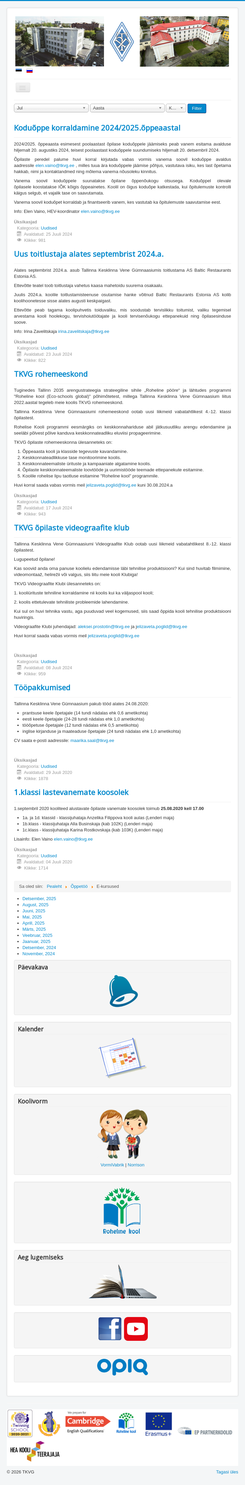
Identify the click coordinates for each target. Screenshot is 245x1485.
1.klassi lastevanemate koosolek (71, 792)
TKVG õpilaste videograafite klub (71, 527)
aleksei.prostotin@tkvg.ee (104, 626)
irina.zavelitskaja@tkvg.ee (83, 331)
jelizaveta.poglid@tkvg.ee (111, 485)
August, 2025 (35, 904)
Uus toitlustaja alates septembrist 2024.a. (88, 254)
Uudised (49, 228)
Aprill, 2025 (33, 923)
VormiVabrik (112, 1164)
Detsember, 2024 (39, 947)
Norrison (136, 1164)
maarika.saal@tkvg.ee (92, 740)
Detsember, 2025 (39, 898)
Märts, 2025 (34, 929)
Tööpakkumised (42, 687)
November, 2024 (38, 953)
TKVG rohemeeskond (51, 374)
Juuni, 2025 (33, 910)
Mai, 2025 (32, 916)
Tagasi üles (227, 1471)
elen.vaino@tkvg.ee (54, 165)
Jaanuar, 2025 (36, 941)
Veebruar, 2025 (37, 935)
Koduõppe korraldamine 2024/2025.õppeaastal (97, 127)
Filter (197, 108)
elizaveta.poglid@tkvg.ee (162, 626)
